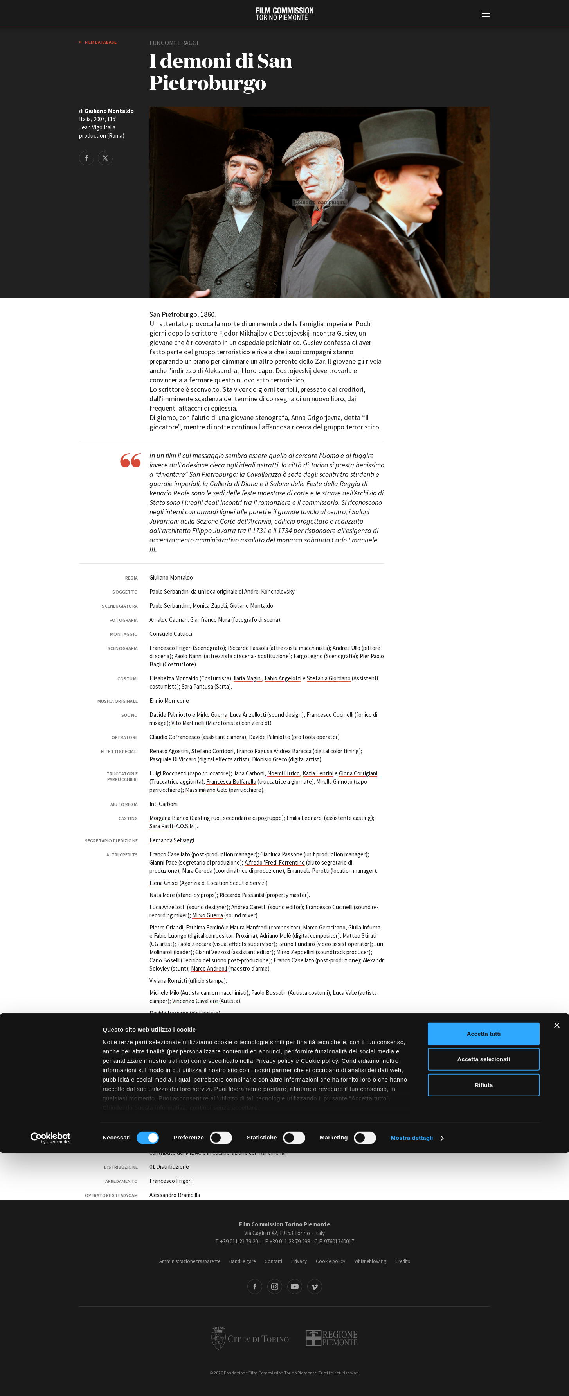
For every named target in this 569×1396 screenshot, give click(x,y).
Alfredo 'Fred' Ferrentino (275, 862)
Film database (100, 42)
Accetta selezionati (483, 1302)
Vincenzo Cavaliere (195, 1001)
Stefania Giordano (329, 678)
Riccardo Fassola (248, 647)
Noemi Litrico (283, 773)
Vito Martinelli (188, 723)
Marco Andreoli (209, 968)
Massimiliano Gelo (206, 789)
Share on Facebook (86, 157)
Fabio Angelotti (283, 678)
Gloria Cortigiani (358, 773)
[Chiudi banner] (557, 1268)
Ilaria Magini (248, 678)
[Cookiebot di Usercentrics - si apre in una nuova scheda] (50, 1381)
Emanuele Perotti (308, 870)
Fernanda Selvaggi (171, 840)
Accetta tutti (484, 1276)
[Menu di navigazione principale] (486, 14)
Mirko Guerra (211, 714)
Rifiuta (484, 1327)
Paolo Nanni (188, 656)
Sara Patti (161, 826)
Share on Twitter (105, 157)
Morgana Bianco (169, 818)
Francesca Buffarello (231, 781)
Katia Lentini (318, 773)
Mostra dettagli (412, 1380)
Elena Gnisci (163, 882)
